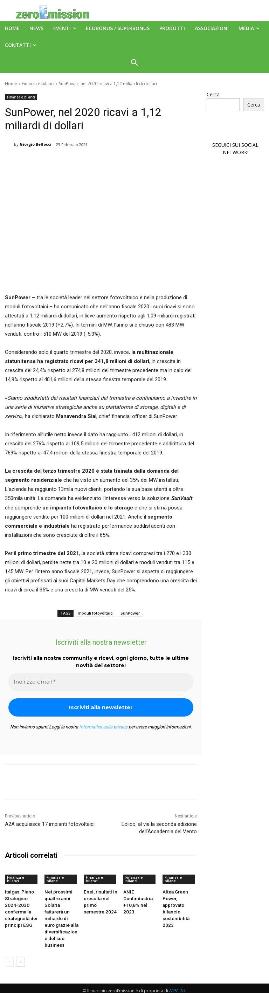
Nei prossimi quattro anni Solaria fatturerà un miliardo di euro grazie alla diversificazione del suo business (61, 909)
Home (11, 84)
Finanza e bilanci (38, 84)
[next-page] (20, 943)
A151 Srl (177, 972)
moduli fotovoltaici (95, 613)
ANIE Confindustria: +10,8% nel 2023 (139, 897)
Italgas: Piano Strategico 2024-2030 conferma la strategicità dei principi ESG (22, 903)
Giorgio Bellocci (35, 144)
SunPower (130, 613)
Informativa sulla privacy (103, 727)
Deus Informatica (187, 986)
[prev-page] (9, 943)
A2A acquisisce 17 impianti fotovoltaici (50, 824)
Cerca (213, 94)
